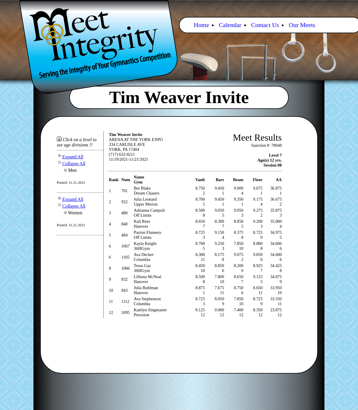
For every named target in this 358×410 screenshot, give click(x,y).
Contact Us (265, 25)
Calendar (230, 25)
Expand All (70, 156)
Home (201, 25)
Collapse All (71, 163)
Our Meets (302, 25)
